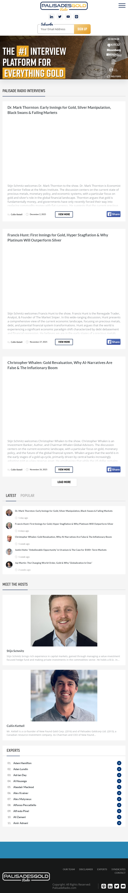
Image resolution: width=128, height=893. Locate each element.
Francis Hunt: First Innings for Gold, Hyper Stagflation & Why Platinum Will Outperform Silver (64, 524)
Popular (27, 496)
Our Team (69, 869)
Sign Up (82, 28)
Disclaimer (86, 869)
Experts (102, 869)
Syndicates (119, 869)
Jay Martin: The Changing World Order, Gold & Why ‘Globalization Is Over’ (53, 563)
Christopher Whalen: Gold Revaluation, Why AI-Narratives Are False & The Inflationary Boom (63, 537)
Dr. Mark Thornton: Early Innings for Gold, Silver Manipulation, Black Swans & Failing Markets (63, 511)
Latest (11, 496)
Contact (120, 873)
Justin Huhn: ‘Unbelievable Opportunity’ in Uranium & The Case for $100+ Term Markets (60, 550)
